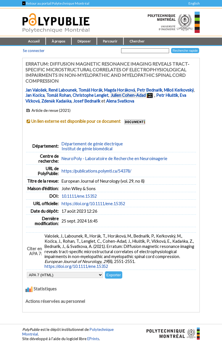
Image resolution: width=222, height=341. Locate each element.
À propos (58, 41)
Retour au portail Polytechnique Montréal (55, 3)
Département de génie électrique (92, 143)
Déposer (84, 41)
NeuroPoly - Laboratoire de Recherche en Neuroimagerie (114, 158)
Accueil (34, 41)
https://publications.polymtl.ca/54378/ (96, 170)
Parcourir (110, 41)
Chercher (137, 41)
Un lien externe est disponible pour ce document (76, 121)
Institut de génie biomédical (87, 148)
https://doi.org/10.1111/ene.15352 (93, 203)
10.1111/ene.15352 (79, 196)
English (194, 3)
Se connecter (34, 50)
